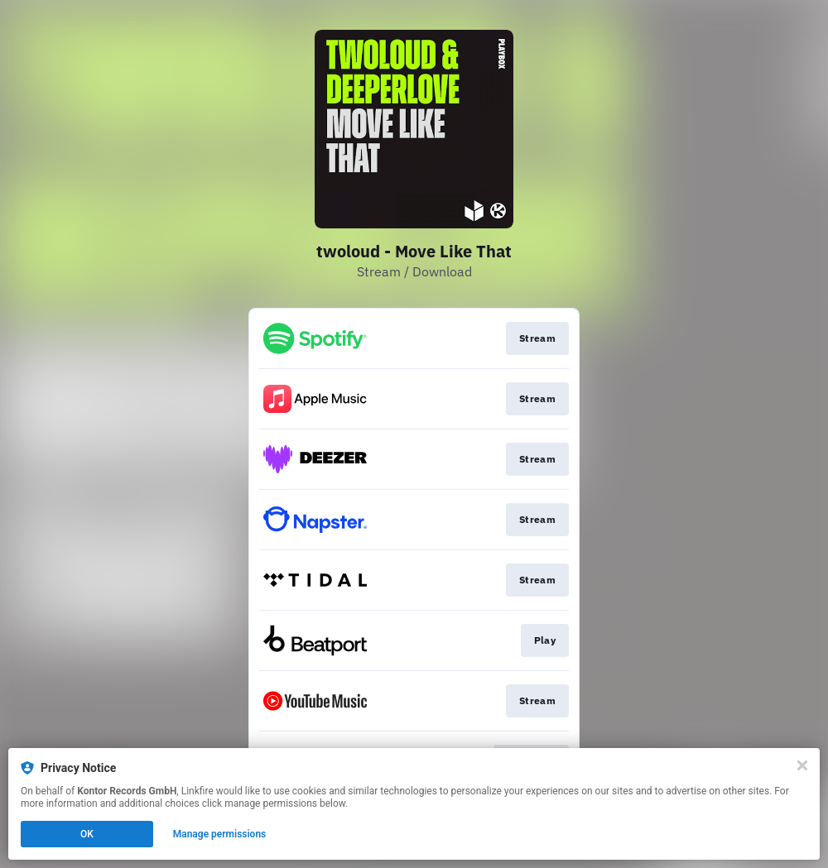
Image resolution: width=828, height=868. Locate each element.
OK (87, 834)
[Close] (802, 765)
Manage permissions (220, 834)
